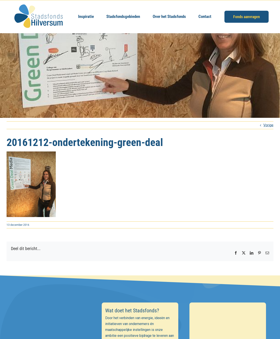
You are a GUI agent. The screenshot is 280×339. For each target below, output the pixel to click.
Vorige (268, 125)
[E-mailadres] (52, 329)
